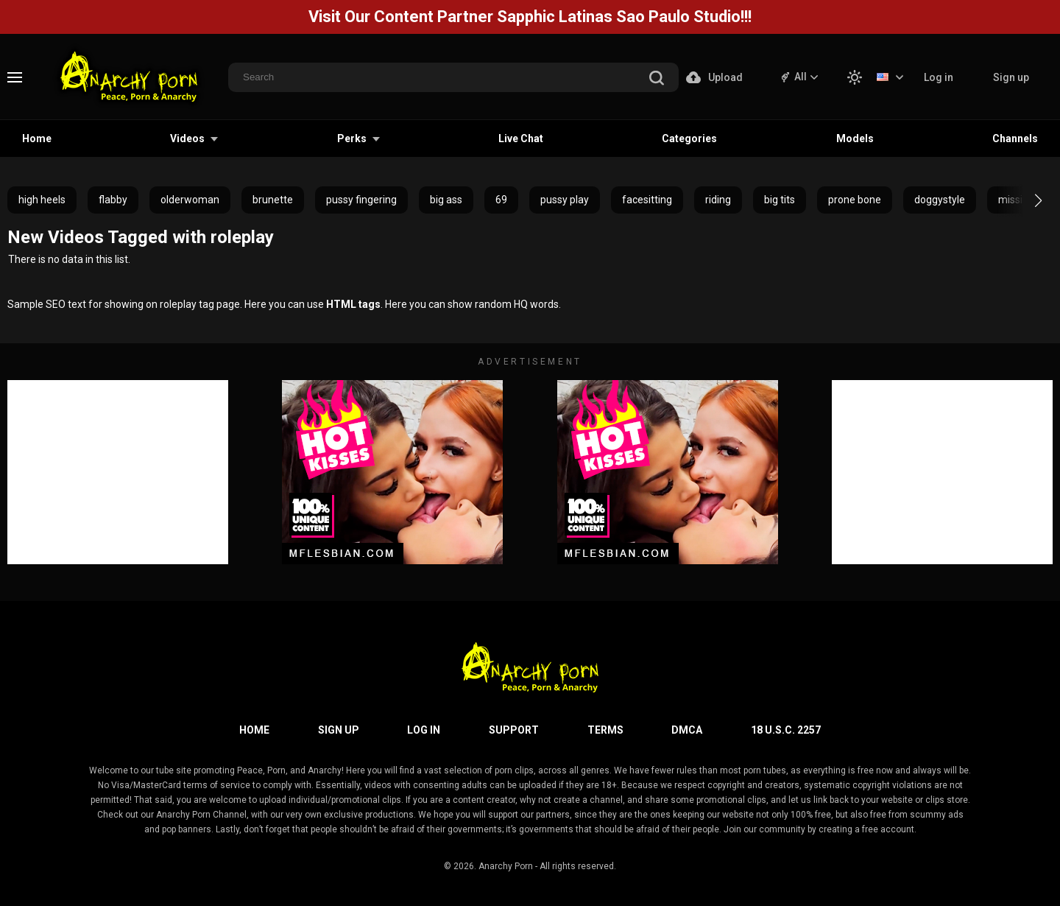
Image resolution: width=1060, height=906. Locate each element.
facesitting (647, 200)
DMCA (686, 730)
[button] (1025, 200)
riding (718, 200)
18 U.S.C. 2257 (786, 730)
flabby (113, 200)
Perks (352, 138)
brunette (272, 200)
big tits (779, 200)
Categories (689, 138)
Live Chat (520, 138)
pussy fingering (361, 200)
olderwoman (189, 200)
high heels (42, 200)
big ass (446, 200)
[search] (656, 79)
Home (37, 138)
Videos (187, 138)
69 (501, 200)
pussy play (564, 200)
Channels (1015, 138)
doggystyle (939, 200)
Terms (605, 730)
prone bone (854, 200)
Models (855, 138)
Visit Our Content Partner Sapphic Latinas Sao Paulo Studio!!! (530, 16)
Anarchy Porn (505, 866)
